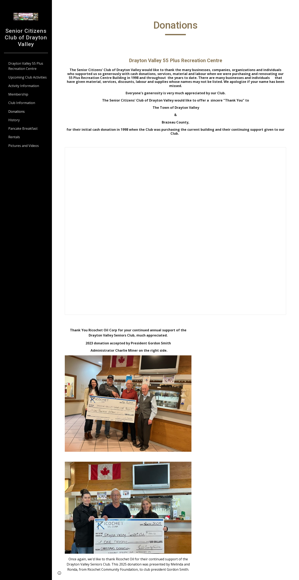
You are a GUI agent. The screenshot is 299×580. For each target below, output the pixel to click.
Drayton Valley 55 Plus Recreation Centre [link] (25, 66)
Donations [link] (16, 111)
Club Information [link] (21, 103)
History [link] (14, 120)
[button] (294, 6)
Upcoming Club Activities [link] (27, 77)
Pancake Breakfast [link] (23, 128)
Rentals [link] (14, 137)
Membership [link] (18, 94)
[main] (175, 27)
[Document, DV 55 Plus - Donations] (175, 231)
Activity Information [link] (23, 86)
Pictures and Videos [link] (23, 145)
